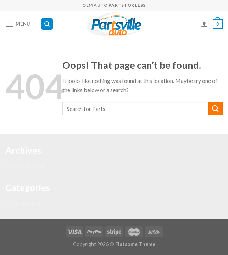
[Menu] (17, 24)
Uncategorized (23, 202)
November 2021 (25, 165)
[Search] (47, 24)
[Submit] (215, 108)
